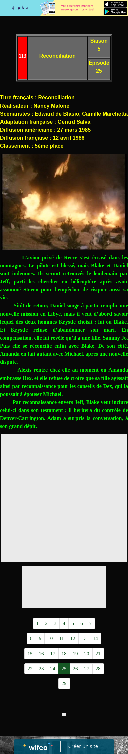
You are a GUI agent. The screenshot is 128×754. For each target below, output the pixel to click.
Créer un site (83, 746)
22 (30, 668)
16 (41, 653)
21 (98, 653)
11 (61, 638)
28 (98, 668)
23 (41, 668)
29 (64, 683)
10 (50, 638)
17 (52, 653)
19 (75, 653)
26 (75, 668)
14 (95, 638)
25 (64, 668)
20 (86, 653)
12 (72, 638)
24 (52, 668)
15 (30, 653)
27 (86, 668)
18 (64, 653)
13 (84, 638)
